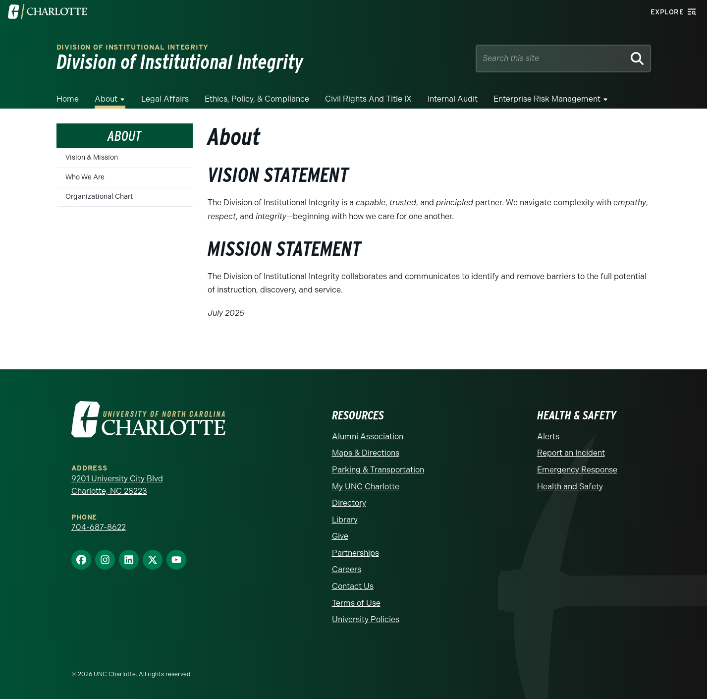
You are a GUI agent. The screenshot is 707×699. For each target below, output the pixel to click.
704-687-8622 (98, 527)
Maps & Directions (365, 453)
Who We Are (85, 177)
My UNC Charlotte (365, 486)
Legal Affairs (165, 99)
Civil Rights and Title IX (368, 99)
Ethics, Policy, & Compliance (257, 99)
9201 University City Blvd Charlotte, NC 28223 (117, 485)
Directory (349, 503)
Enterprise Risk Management (546, 99)
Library (345, 519)
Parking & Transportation (378, 469)
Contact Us (353, 586)
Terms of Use (356, 603)
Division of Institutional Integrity (132, 47)
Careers (346, 569)
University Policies (365, 619)
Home (67, 99)
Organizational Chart (99, 196)
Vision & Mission (91, 157)
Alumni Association (367, 436)
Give (340, 536)
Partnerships (355, 553)
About (106, 99)
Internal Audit (453, 99)
